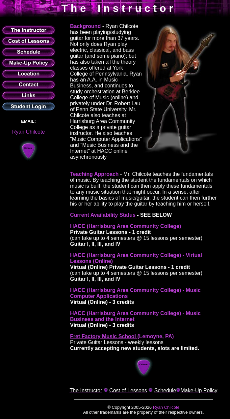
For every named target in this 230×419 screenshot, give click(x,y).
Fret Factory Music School (103, 336)
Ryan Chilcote (28, 132)
